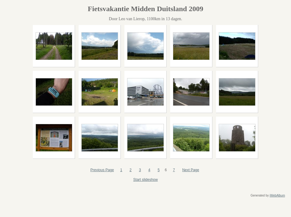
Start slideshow (145, 180)
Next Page (190, 170)
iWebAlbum (277, 195)
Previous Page (102, 170)
